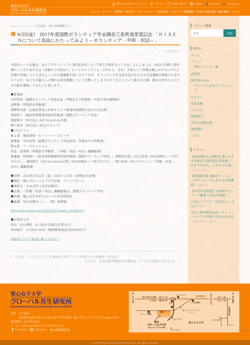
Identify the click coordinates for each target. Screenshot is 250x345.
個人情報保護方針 (60, 329)
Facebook (19, 329)
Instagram (38, 329)
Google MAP (110, 317)
